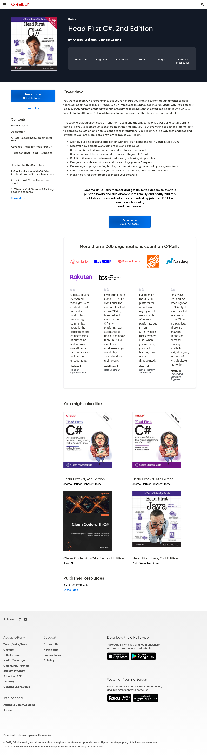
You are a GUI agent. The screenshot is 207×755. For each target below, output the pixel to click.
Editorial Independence (54, 746)
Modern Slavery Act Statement (86, 746)
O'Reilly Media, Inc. (183, 61)
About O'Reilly (14, 637)
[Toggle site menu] (4, 4)
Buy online (33, 108)
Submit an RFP (12, 676)
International (13, 698)
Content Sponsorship (16, 687)
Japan (7, 710)
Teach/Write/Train (15, 644)
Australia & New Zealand (19, 705)
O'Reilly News (11, 655)
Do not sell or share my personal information (27, 735)
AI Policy (49, 660)
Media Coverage (14, 660)
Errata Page (70, 589)
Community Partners (16, 665)
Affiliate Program (14, 671)
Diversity (8, 681)
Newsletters (51, 649)
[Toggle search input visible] (202, 4)
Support (50, 637)
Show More (18, 198)
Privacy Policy (52, 655)
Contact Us (51, 644)
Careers (8, 649)
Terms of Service (12, 746)
